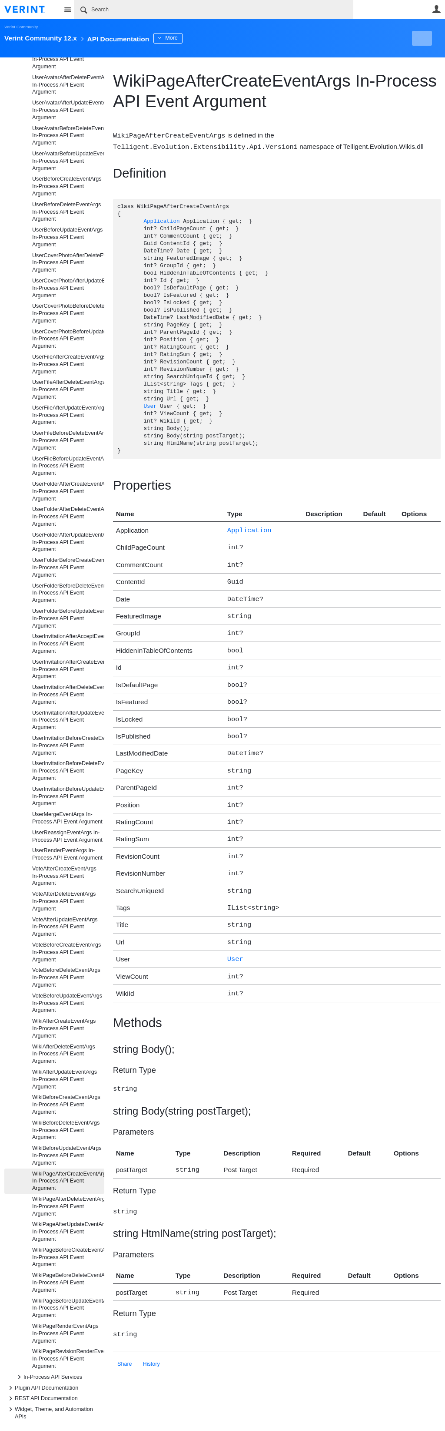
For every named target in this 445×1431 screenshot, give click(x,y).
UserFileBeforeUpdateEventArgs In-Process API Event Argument (68, 466)
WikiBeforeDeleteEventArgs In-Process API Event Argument (66, 1130)
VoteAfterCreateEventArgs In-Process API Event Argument (64, 876)
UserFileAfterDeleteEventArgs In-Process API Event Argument (68, 389)
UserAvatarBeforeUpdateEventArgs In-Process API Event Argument (68, 161)
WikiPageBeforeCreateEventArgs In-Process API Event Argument (68, 1257)
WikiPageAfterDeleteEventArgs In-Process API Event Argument (68, 1206)
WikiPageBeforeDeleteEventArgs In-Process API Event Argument (68, 1282)
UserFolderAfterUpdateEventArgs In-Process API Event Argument (68, 542)
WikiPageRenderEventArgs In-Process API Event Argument (65, 1333)
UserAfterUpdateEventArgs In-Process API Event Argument (65, 59)
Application (161, 221)
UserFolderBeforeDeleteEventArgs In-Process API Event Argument (68, 593)
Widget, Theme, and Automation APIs (49, 1412)
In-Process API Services (48, 1377)
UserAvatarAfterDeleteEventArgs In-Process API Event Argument (68, 84)
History (151, 1336)
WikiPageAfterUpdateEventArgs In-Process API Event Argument (68, 1231)
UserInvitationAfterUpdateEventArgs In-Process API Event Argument (68, 720)
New (420, 38)
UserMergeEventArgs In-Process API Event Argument (67, 818)
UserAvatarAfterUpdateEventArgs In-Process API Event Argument (68, 110)
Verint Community (21, 26)
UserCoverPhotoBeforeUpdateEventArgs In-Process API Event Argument (68, 339)
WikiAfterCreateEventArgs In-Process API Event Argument (64, 1028)
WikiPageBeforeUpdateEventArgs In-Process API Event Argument (68, 1308)
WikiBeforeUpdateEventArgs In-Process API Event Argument (67, 1155)
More (195, 38)
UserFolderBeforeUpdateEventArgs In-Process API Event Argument (68, 618)
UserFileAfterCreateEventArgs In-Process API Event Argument (68, 364)
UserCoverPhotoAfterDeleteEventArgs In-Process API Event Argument (68, 262)
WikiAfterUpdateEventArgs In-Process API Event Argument (64, 1079)
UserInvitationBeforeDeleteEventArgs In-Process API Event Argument (68, 770)
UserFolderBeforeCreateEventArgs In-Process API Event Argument (68, 567)
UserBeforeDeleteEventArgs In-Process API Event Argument (66, 212)
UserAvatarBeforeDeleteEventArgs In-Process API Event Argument (68, 135)
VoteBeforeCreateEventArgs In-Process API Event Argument (66, 952)
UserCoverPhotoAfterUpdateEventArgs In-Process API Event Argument (68, 288)
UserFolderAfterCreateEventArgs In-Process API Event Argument (68, 491)
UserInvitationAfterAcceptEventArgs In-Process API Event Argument (68, 643)
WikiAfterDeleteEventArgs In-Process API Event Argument (63, 1054)
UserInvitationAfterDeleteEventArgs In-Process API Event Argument (68, 694)
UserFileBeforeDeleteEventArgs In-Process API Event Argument (68, 440)
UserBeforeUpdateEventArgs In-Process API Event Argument (67, 237)
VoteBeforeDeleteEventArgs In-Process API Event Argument (66, 977)
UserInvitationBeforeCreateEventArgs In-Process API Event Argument (68, 745)
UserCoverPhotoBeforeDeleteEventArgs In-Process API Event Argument (68, 313)
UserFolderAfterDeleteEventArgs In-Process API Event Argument (68, 516)
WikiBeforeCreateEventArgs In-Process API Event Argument (66, 1104)
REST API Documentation (42, 1398)
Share (124, 1336)
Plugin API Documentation (42, 1388)
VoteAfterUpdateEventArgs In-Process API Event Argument (65, 927)
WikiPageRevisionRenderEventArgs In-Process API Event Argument (68, 1358)
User (436, 9)
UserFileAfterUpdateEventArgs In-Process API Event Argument (68, 415)
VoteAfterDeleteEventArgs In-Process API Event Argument (64, 901)
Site (67, 9)
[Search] (213, 9)
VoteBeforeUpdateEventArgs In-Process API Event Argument (67, 1003)
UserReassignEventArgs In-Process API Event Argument (67, 836)
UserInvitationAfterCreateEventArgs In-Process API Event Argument (68, 669)
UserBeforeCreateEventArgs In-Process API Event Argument (67, 186)
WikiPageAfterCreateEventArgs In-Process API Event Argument (68, 1181)
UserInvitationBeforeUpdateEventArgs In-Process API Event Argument (68, 796)
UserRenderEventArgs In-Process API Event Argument (67, 854)
